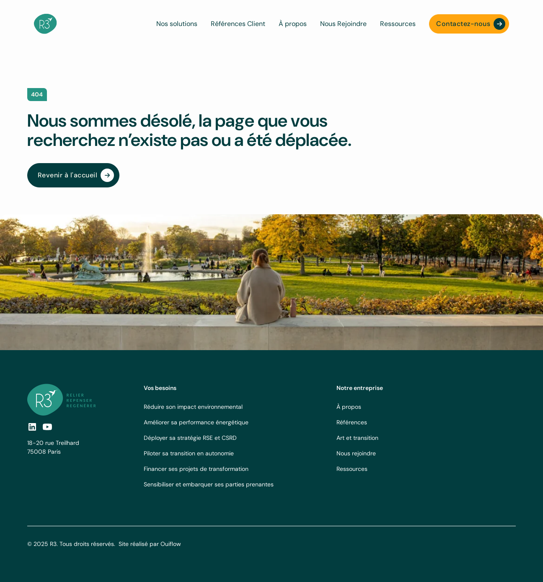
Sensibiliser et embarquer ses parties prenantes (209, 484)
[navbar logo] (45, 23)
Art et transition (357, 438)
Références (351, 422)
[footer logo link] (61, 399)
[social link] (32, 427)
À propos (293, 23)
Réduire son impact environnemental (193, 407)
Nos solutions (176, 23)
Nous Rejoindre (343, 23)
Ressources (398, 23)
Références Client (238, 23)
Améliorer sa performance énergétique (196, 422)
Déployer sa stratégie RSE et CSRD (190, 438)
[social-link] (47, 427)
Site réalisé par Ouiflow (150, 544)
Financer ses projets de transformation (196, 469)
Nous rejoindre (356, 453)
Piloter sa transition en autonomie (189, 453)
